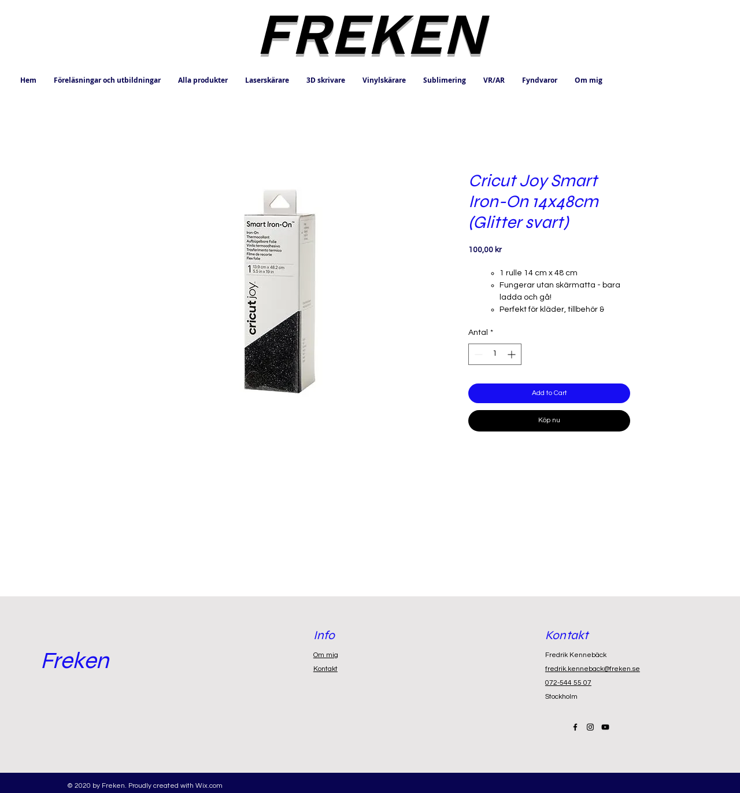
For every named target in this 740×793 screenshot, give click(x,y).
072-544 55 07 (568, 683)
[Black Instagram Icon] (590, 727)
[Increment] (512, 354)
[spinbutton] (494, 354)
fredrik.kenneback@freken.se (592, 669)
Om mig (325, 655)
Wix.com (209, 786)
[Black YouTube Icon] (605, 727)
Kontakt (325, 669)
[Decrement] (477, 354)
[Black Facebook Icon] (575, 727)
